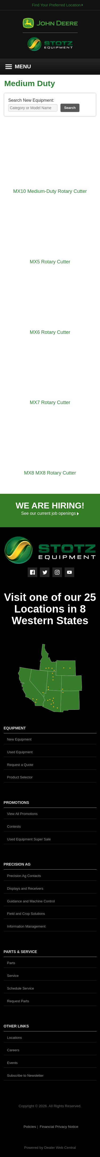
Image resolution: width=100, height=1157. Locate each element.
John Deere (50, 25)
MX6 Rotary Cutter (50, 332)
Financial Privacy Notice (59, 1127)
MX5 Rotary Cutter (50, 261)
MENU (18, 66)
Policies (30, 1127)
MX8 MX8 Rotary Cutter (50, 473)
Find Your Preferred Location (57, 5)
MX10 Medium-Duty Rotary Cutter (50, 191)
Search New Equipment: (31, 100)
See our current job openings (50, 513)
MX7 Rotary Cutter (50, 402)
